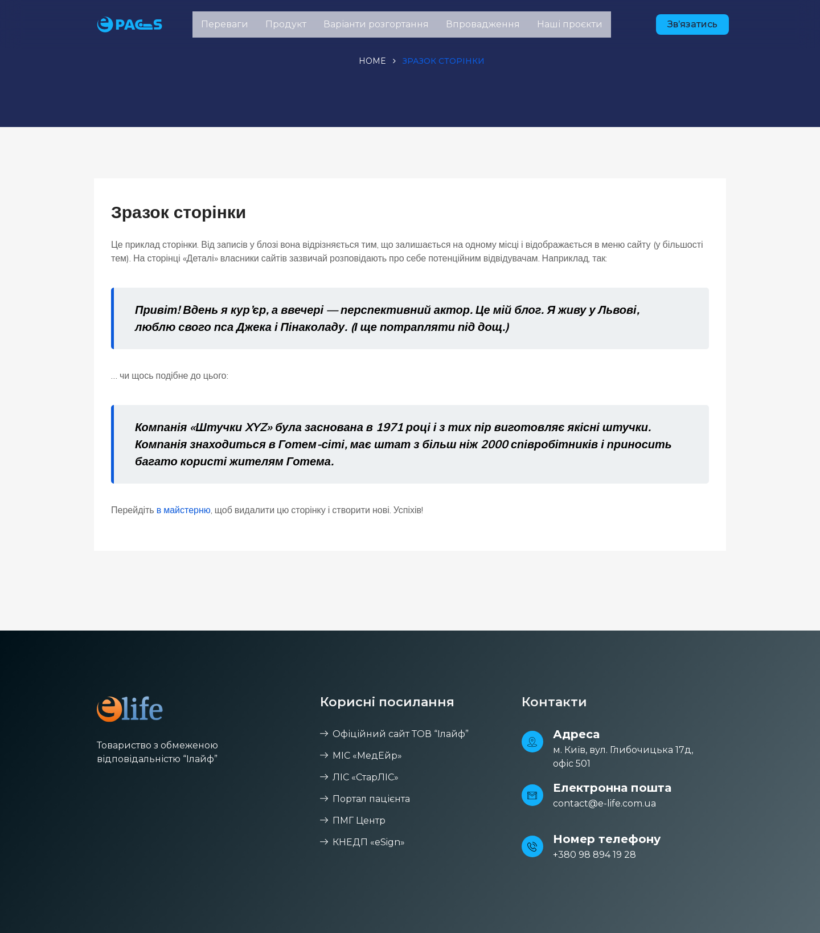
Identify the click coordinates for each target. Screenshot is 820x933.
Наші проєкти (569, 24)
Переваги (224, 24)
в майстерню (184, 509)
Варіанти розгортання (376, 24)
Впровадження (483, 24)
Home (372, 61)
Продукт (285, 24)
